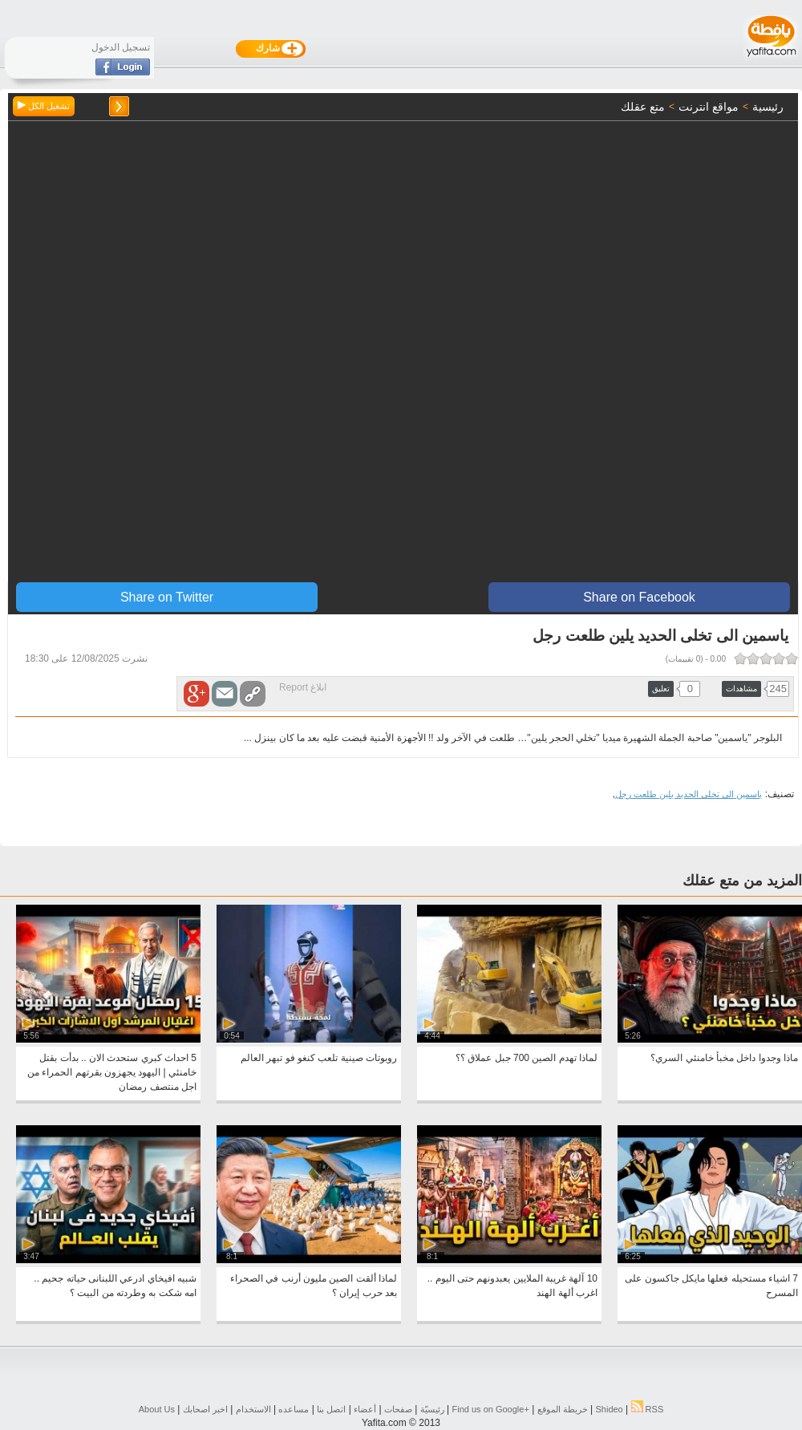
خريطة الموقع (562, 1409)
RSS (647, 1409)
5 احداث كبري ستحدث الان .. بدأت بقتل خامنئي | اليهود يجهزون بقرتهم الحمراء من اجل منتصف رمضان (111, 1072)
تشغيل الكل (44, 106)
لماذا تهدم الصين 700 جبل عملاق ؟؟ (526, 1057)
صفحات (398, 1409)
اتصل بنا (331, 1409)
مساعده (293, 1409)
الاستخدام (253, 1409)
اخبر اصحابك (205, 1409)
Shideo (608, 1409)
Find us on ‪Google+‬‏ (490, 1409)
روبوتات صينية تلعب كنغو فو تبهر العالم (319, 1057)
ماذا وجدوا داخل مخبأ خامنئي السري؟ (724, 1057)
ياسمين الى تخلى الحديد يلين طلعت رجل (688, 794)
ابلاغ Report (302, 687)
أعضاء (365, 1409)
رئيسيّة (432, 1409)
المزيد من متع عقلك (742, 881)
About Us (157, 1409)
